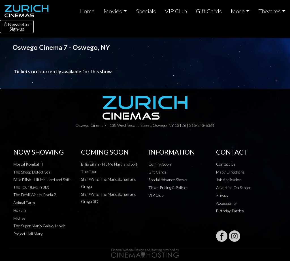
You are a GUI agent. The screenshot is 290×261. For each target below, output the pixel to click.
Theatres (270, 11)
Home (87, 11)
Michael (19, 218)
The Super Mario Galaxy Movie (39, 225)
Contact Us (226, 164)
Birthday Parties (230, 210)
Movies (113, 11)
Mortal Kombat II (28, 164)
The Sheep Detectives (31, 172)
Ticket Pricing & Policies (168, 187)
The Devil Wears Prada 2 (34, 194)
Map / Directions (230, 172)
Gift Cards (209, 11)
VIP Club (176, 11)
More (238, 11)
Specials (146, 11)
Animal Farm (24, 202)
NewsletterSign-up (17, 26)
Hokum (19, 210)
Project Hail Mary (28, 233)
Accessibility (226, 203)
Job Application (229, 179)
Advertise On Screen (233, 187)
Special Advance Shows (167, 179)
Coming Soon (159, 164)
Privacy (222, 195)
